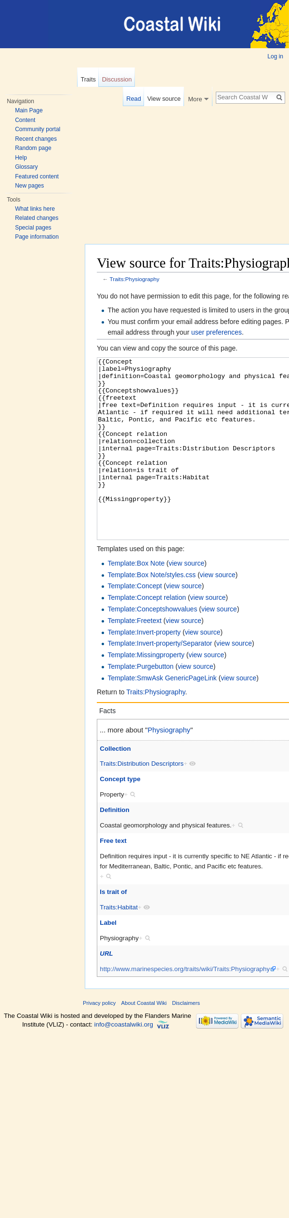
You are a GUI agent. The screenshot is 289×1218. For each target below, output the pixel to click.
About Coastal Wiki (144, 1039)
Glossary (26, 166)
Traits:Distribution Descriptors (142, 799)
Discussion (117, 79)
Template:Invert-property (144, 668)
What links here (35, 208)
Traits (88, 79)
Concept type (120, 815)
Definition (114, 846)
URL (106, 989)
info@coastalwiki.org (123, 1060)
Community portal (37, 129)
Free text (113, 876)
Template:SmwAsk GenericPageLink (161, 714)
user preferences (216, 332)
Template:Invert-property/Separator (159, 679)
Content (25, 120)
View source (164, 98)
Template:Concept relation (146, 633)
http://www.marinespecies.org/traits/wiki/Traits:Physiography (185, 1005)
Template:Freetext (134, 657)
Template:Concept (134, 622)
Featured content (37, 176)
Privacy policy (99, 1039)
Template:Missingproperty (145, 691)
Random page (33, 148)
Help (21, 157)
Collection (115, 784)
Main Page (28, 110)
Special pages (33, 227)
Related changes (36, 218)
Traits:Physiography (134, 279)
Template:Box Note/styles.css (151, 611)
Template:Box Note (135, 599)
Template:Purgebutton (140, 702)
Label (108, 958)
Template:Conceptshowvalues (152, 645)
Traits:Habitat (119, 943)
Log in (275, 56)
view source (186, 599)
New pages (29, 185)
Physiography (169, 766)
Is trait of (113, 928)
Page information (37, 236)
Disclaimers (186, 1039)
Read (133, 98)
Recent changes (36, 138)
